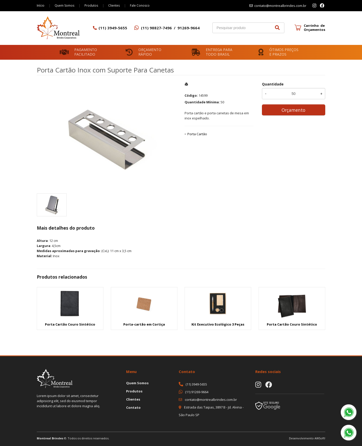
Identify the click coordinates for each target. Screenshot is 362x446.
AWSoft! (320, 438)
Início (40, 5)
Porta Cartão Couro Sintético (70, 324)
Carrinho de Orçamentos (314, 27)
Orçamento (293, 110)
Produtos (91, 5)
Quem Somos (64, 5)
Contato (133, 407)
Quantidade (273, 84)
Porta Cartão (197, 134)
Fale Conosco (140, 5)
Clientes (114, 5)
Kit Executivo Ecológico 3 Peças (217, 324)
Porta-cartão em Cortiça (144, 324)
